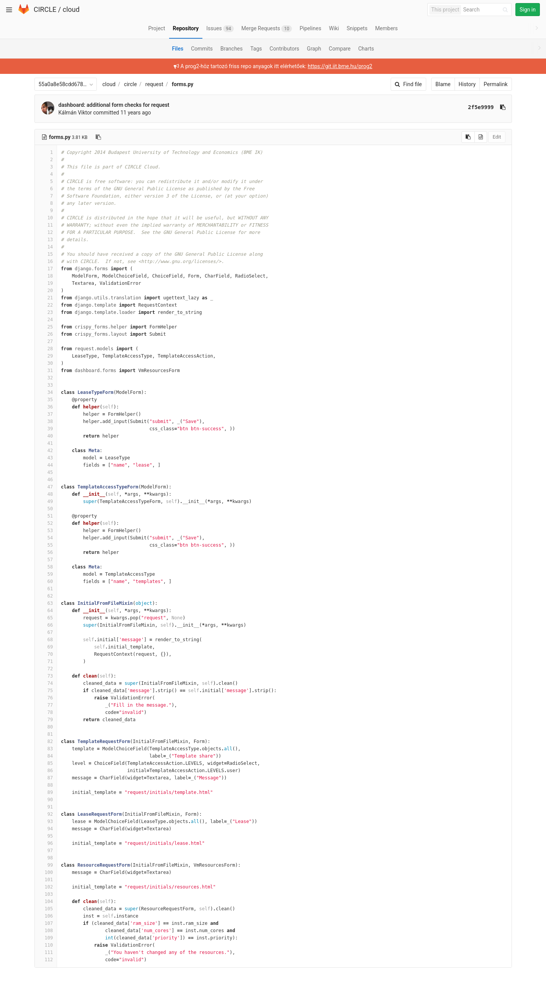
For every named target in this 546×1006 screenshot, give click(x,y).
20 (46, 290)
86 (46, 770)
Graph (314, 49)
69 (46, 647)
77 (46, 705)
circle (130, 84)
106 (46, 916)
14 (46, 247)
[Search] (486, 10)
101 (46, 879)
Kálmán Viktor (75, 112)
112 (46, 959)
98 (46, 858)
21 (46, 297)
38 (46, 421)
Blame (442, 84)
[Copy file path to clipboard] (98, 137)
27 (46, 341)
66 (46, 625)
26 (46, 334)
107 (46, 923)
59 (46, 574)
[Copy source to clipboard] (468, 137)
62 (46, 596)
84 (46, 756)
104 (46, 901)
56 (46, 552)
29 (46, 356)
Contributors (285, 49)
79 (46, 719)
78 (46, 712)
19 (46, 283)
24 (46, 319)
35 (46, 399)
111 (46, 952)
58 (46, 567)
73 (46, 676)
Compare (339, 49)
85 (46, 763)
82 (46, 741)
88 (46, 785)
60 (46, 581)
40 (46, 436)
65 (46, 618)
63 (46, 603)
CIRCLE (45, 9)
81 (46, 734)
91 (46, 807)
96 (46, 843)
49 (46, 501)
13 (46, 239)
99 (46, 865)
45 (46, 472)
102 (46, 887)
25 (46, 327)
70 (46, 654)
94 (46, 828)
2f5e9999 (481, 107)
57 (46, 559)
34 (46, 392)
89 (46, 792)
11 (46, 225)
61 (46, 588)
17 (46, 268)
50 (46, 508)
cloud (71, 9)
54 (46, 538)
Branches (231, 49)
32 (46, 378)
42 (46, 450)
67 (46, 632)
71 (46, 661)
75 (46, 690)
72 (46, 668)
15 (46, 254)
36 (46, 407)
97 (46, 850)
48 (46, 494)
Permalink (495, 84)
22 (46, 305)
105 (46, 908)
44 (46, 465)
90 (46, 799)
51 (46, 516)
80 (46, 727)
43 (46, 458)
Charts (366, 49)
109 (46, 938)
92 (46, 814)
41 (46, 443)
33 (46, 385)
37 (46, 414)
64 (46, 610)
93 (46, 821)
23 (46, 312)
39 (46, 428)
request (154, 84)
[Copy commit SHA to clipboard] (502, 107)
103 (46, 894)
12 (46, 232)
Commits (202, 49)
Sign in (528, 10)
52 (46, 523)
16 (46, 261)
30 (46, 363)
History (467, 84)
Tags (256, 49)
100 (46, 872)
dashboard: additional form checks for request (114, 105)
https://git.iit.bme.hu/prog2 (340, 66)
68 (46, 639)
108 (46, 930)
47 (46, 487)
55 (46, 545)
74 (46, 683)
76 (46, 698)
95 (46, 836)
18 (46, 276)
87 (46, 778)
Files (177, 49)
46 (46, 479)
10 (46, 217)
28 (46, 348)
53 (46, 530)
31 (46, 370)
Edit (496, 137)
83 (46, 748)
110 (46, 945)
